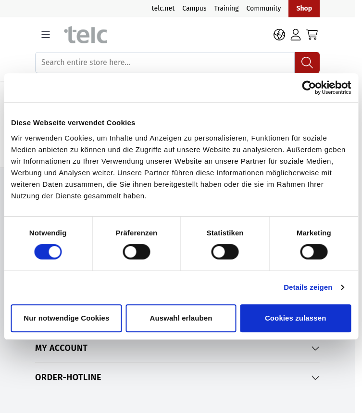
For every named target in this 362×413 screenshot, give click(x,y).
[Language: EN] (279, 34)
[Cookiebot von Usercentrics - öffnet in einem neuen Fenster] (309, 87)
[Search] (307, 62)
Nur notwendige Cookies (66, 318)
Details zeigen (308, 287)
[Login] (295, 34)
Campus (194, 8)
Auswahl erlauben (181, 318)
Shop (304, 8)
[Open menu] (45, 34)
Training (226, 8)
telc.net (163, 8)
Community (263, 8)
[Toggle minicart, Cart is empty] (312, 34)
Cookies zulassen (295, 318)
